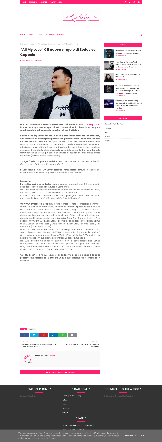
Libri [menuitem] (40, 35)
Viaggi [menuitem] (31, 35)
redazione (26, 60)
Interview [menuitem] (49, 35)
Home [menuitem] (22, 35)
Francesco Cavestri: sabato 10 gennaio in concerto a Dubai (128, 51)
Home (24, 2)
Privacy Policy (56, 2)
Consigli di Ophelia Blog (114, 124)
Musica (34, 44)
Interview (108, 128)
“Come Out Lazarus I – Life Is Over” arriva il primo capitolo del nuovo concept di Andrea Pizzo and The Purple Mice (127, 89)
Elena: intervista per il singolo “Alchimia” (127, 75)
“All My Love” (93, 124)
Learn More (130, 436)
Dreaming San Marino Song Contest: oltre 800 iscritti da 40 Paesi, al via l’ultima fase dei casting (128, 104)
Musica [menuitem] (60, 35)
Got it (141, 436)
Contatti (43, 2)
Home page (24, 44)
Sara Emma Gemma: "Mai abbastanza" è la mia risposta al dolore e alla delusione (128, 64)
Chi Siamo (33, 2)
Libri (106, 132)
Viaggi (107, 140)
